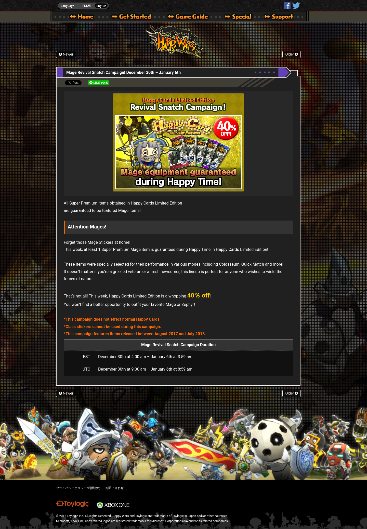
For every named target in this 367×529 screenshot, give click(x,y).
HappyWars (287, 6)
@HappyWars (296, 6)
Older (291, 54)
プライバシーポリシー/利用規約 (78, 488)
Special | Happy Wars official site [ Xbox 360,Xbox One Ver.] (236, 17)
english (83, 6)
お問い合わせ (114, 488)
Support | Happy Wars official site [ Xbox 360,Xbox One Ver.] (274, 17)
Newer (66, 54)
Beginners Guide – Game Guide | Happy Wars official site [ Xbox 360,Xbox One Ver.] (191, 17)
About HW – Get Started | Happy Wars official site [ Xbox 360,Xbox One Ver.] (135, 17)
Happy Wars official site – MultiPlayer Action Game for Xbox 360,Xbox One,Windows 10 (82, 17)
